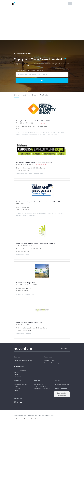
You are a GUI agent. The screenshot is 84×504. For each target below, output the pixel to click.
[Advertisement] (42, 23)
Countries (17, 377)
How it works (18, 393)
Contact (17, 388)
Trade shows (19, 366)
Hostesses (48, 357)
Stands (17, 357)
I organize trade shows (41, 388)
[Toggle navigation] (70, 3)
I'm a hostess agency (41, 386)
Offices (16, 390)
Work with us (18, 395)
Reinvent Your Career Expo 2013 (29, 322)
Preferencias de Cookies (61, 394)
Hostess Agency (49, 360)
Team (16, 386)
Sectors (16, 372)
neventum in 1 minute (21, 384)
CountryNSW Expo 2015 (25, 283)
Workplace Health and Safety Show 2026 (33, 121)
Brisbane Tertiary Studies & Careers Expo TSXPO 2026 (38, 202)
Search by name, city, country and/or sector (31, 70)
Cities (16, 374)
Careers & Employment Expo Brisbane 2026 (34, 162)
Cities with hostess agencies (53, 363)
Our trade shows (20, 370)
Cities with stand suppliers (23, 360)
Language (65, 348)
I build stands (38, 384)
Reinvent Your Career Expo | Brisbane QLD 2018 (35, 243)
